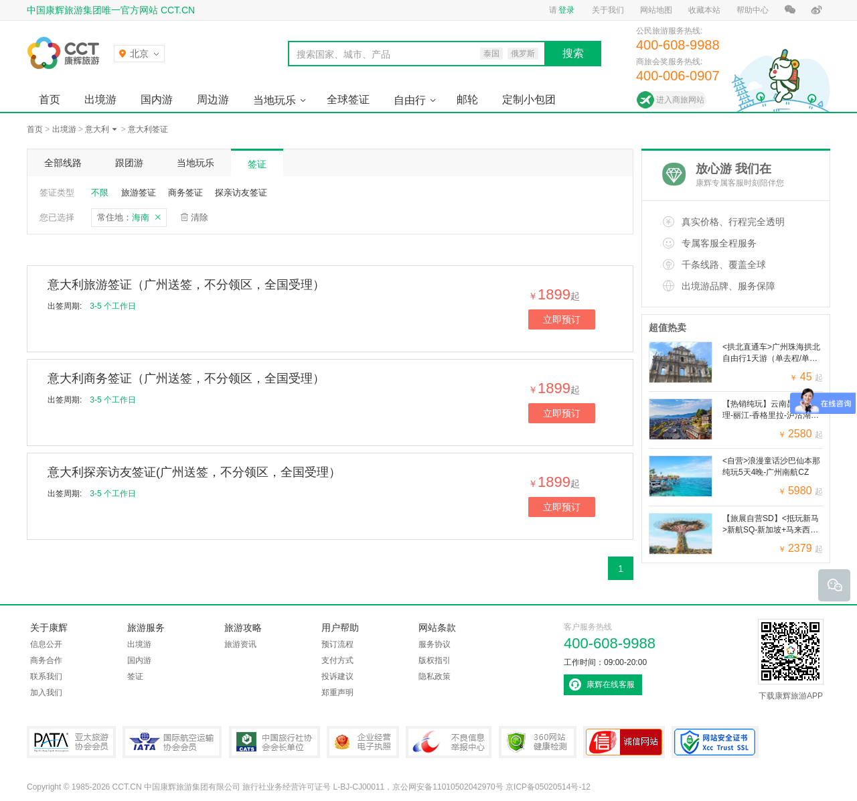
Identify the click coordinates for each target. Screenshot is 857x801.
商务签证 (185, 193)
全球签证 (348, 99)
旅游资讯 (240, 644)
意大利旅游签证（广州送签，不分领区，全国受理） (186, 284)
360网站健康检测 (537, 742)
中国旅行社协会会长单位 (274, 742)
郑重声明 (337, 692)
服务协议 (434, 644)
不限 (99, 193)
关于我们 (608, 10)
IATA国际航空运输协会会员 (172, 742)
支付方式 (337, 660)
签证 (257, 164)
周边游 (213, 99)
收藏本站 (704, 10)
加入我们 (46, 692)
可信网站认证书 (624, 742)
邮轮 (467, 99)
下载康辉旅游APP (791, 660)
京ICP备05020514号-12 (548, 787)
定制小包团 (529, 99)
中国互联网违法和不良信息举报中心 (448, 742)
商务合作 (46, 660)
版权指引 (434, 660)
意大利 (97, 129)
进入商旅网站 (680, 99)
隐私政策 (434, 676)
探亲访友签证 (241, 193)
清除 (199, 217)
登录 (566, 10)
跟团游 (129, 162)
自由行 (410, 100)
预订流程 (337, 644)
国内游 (157, 99)
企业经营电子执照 (363, 742)
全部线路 (63, 162)
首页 (49, 99)
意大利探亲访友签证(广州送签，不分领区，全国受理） (194, 472)
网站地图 (656, 10)
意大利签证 (148, 129)
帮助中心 (752, 10)
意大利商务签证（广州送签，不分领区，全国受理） (186, 378)
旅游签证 (138, 193)
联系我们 (46, 676)
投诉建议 (337, 676)
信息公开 (46, 644)
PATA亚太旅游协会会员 (71, 742)
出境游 (100, 99)
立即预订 (561, 319)
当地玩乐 (274, 100)
